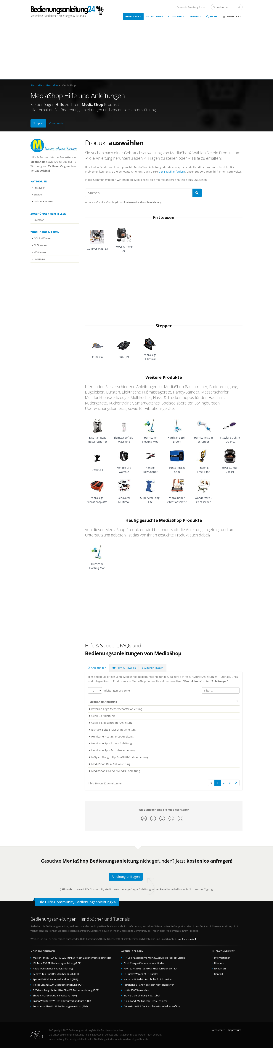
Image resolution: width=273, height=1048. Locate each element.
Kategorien (154, 16)
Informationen (222, 957)
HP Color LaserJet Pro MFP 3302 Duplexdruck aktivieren (154, 957)
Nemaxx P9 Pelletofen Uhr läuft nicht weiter (148, 979)
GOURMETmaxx (43, 238)
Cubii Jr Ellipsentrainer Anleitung (111, 722)
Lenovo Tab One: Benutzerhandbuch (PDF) (56, 974)
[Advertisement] (136, 51)
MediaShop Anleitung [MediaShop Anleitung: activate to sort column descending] (103, 701)
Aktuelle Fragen (152, 668)
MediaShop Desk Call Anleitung (110, 764)
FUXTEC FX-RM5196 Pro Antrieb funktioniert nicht (151, 968)
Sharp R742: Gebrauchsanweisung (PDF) (55, 995)
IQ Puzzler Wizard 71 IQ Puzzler (141, 974)
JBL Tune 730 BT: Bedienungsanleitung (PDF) (57, 963)
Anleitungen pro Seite (109, 690)
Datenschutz (218, 1030)
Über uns (219, 963)
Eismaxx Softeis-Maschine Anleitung (113, 729)
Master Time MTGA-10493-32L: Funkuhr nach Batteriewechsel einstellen (72, 957)
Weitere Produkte (43, 201)
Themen (195, 16)
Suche (211, 16)
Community (176, 16)
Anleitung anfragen (126, 876)
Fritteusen (39, 187)
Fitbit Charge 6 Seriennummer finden (144, 963)
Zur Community (187, 939)
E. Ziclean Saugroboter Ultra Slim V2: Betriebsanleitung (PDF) (66, 990)
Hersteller (133, 16)
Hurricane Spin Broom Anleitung (111, 743)
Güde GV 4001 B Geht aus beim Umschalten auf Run (152, 1006)
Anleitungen (97, 668)
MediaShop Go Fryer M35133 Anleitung (115, 771)
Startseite (36, 85)
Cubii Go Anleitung (103, 716)
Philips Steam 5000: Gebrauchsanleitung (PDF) (58, 984)
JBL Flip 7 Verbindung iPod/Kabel (142, 995)
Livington (39, 220)
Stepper (38, 194)
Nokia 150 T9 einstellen (136, 990)
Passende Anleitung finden (190, 7)
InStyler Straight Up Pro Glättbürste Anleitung (119, 757)
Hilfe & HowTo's (124, 668)
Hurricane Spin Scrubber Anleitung (113, 750)
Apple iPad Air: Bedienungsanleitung (53, 968)
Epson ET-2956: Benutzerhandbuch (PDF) (55, 979)
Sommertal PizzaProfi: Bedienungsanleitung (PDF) (60, 1006)
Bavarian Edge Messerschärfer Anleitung (116, 709)
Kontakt (218, 974)
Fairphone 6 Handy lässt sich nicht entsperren (149, 984)
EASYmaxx (39, 259)
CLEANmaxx (40, 245)
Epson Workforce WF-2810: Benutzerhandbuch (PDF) (62, 1001)
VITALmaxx (40, 252)
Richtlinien (220, 968)
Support (38, 123)
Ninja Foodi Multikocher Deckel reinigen (146, 1001)
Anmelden (232, 16)
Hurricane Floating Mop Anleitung (112, 736)
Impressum (234, 1030)
